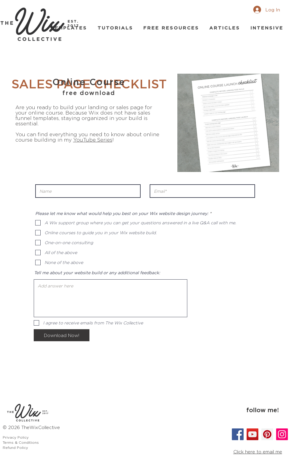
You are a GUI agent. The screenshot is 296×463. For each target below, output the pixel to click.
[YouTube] (252, 434)
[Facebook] (238, 434)
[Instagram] (282, 434)
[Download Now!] (61, 335)
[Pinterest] (267, 434)
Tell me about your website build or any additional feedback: (97, 273)
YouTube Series (92, 140)
